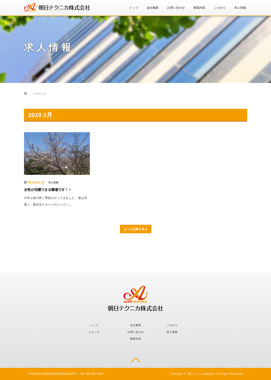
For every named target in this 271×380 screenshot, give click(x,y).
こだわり (220, 7)
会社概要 (153, 7)
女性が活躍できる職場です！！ (48, 189)
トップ (133, 7)
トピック (94, 332)
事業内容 (199, 7)
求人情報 (240, 7)
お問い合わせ (176, 7)
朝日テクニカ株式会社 (202, 373)
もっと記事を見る (136, 229)
